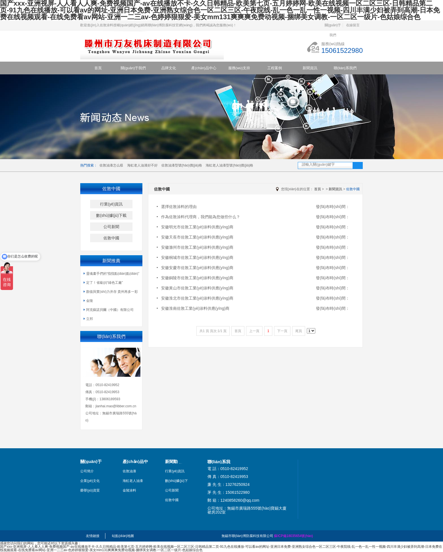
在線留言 (353, 25)
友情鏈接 (92, 536)
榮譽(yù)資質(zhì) (90, 490)
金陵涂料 (129, 490)
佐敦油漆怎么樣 (111, 165)
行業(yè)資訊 (111, 204)
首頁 (98, 68)
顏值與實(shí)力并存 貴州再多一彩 (112, 292)
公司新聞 (111, 226)
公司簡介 (87, 471)
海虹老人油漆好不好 (142, 165)
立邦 (89, 319)
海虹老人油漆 (133, 481)
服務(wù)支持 (239, 68)
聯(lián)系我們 (345, 68)
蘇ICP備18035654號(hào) (293, 536)
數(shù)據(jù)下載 (111, 215)
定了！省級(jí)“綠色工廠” (104, 283)
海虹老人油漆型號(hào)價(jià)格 (229, 165)
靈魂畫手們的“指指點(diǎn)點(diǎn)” (112, 274)
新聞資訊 (310, 68)
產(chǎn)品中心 (203, 68)
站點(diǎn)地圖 (123, 536)
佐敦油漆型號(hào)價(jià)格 (181, 165)
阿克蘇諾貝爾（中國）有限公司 (110, 310)
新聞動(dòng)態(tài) (177, 462)
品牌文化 (168, 68)
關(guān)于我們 (333, 26)
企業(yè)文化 (90, 481)
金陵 (89, 301)
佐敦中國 (111, 238)
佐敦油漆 (129, 471)
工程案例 (274, 68)
